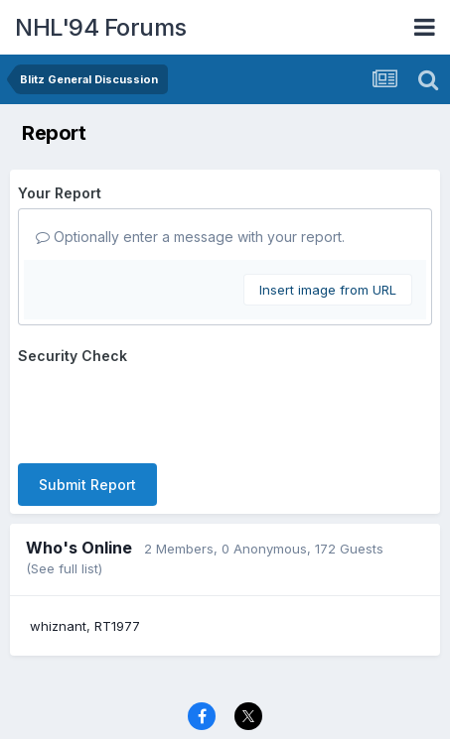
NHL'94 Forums (101, 27)
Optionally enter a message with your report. (190, 236)
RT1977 (117, 626)
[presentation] (169, 409)
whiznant (58, 626)
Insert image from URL (327, 290)
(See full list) (64, 568)
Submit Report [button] (87, 484)
